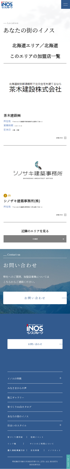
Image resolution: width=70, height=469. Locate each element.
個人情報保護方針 (16, 450)
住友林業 (35, 450)
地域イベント (37, 437)
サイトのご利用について (42, 444)
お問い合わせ (35, 298)
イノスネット (54, 450)
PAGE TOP (68, 458)
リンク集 (11, 444)
